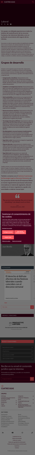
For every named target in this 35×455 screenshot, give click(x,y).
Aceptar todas (8, 237)
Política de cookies (27, 225)
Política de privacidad (16, 241)
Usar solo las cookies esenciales (20, 232)
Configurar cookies (8, 232)
